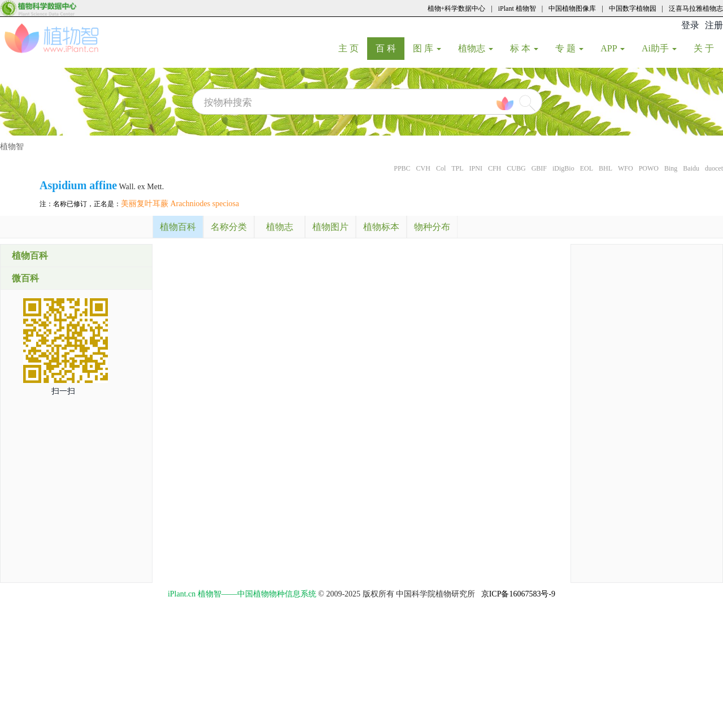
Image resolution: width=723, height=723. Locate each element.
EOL (586, 168)
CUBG (516, 168)
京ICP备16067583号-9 (518, 594)
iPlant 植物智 (517, 8)
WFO (625, 168)
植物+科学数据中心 (457, 8)
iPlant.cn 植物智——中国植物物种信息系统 (242, 594)
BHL (605, 168)
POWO (649, 168)
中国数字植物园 (632, 8)
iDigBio (563, 168)
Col (441, 168)
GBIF (539, 168)
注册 (714, 25)
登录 (690, 25)
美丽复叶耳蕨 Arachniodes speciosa (180, 203)
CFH (494, 168)
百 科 (390, 48)
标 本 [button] (524, 48)
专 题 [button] (569, 48)
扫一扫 (63, 391)
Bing (670, 168)
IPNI (475, 168)
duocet (714, 168)
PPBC (402, 168)
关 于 (708, 48)
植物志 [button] (475, 48)
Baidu (691, 168)
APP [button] (612, 48)
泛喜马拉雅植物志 (696, 8)
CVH (423, 168)
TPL (457, 168)
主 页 (352, 48)
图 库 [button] (427, 48)
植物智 (12, 146)
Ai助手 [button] (659, 48)
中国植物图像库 (572, 8)
